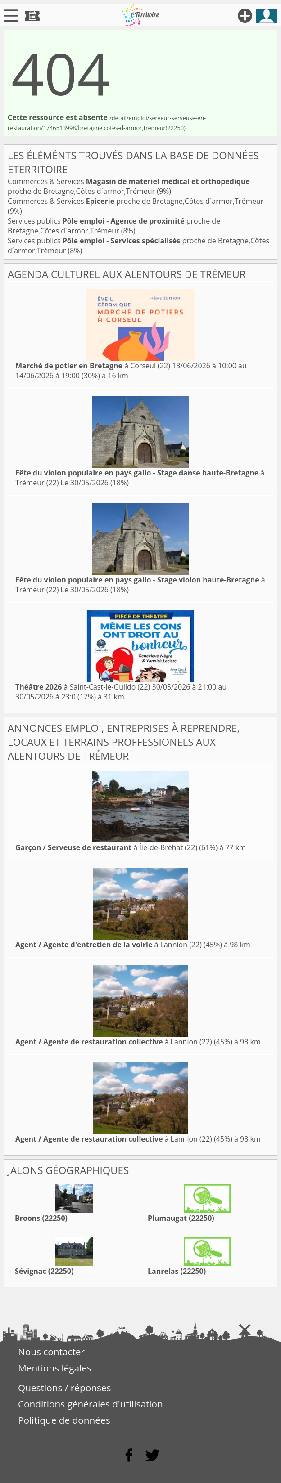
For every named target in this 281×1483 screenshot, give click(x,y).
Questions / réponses (64, 1387)
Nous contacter (51, 1351)
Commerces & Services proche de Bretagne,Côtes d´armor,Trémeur (129, 186)
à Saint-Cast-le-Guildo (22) (82, 687)
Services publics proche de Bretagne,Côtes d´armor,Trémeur (114, 226)
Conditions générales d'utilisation (90, 1404)
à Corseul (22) (92, 366)
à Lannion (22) (108, 945)
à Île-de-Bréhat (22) (106, 847)
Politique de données (64, 1420)
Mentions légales (54, 1368)
